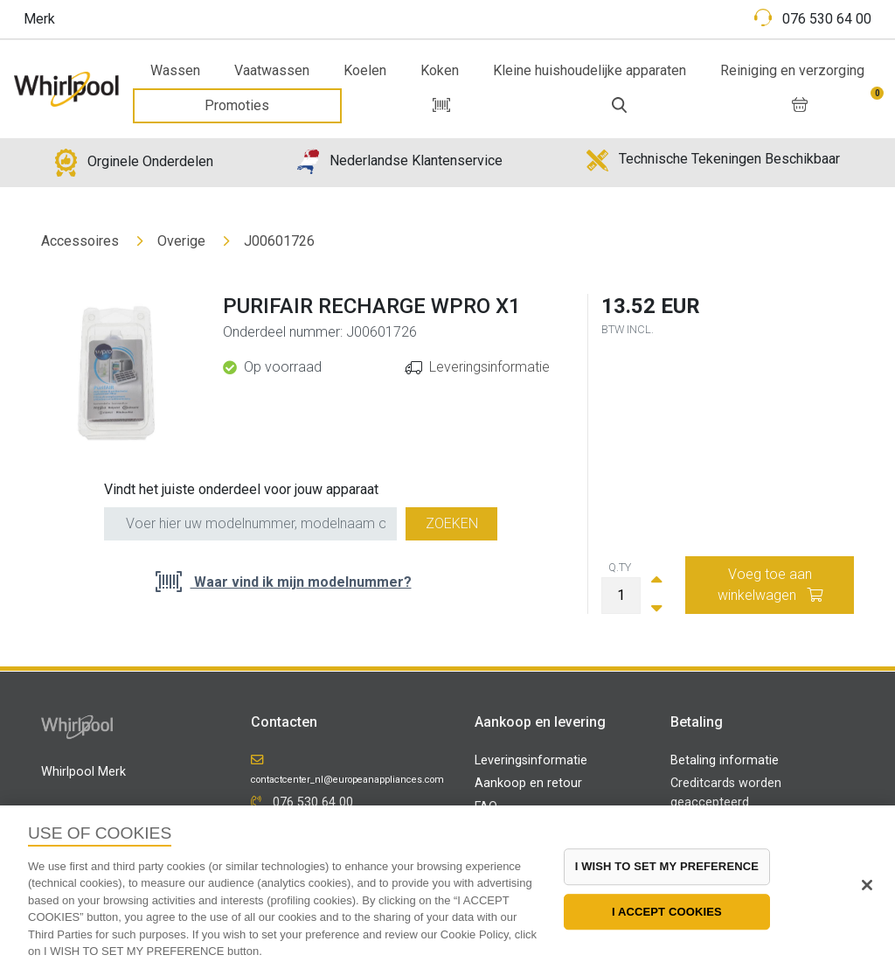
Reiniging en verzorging (792, 70)
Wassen (175, 70)
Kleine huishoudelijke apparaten (589, 70)
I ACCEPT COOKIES (667, 911)
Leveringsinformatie (489, 367)
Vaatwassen (271, 70)
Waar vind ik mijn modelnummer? (301, 582)
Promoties (237, 105)
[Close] (867, 885)
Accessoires (80, 241)
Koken (439, 70)
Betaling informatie (724, 760)
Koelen (364, 70)
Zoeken (452, 523)
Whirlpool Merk (83, 771)
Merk (39, 18)
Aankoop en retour (528, 783)
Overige (181, 241)
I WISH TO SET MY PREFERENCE (667, 866)
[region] (447, 887)
